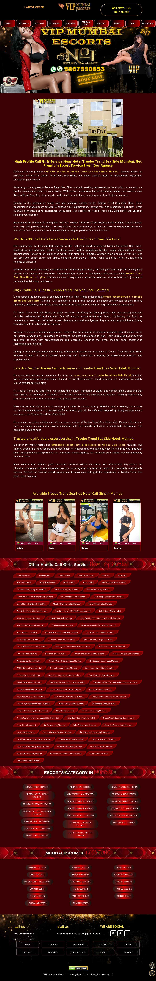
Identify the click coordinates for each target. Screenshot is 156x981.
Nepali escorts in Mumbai (37, 828)
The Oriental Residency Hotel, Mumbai (33, 746)
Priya (51, 548)
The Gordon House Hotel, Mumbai (103, 661)
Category (53, 944)
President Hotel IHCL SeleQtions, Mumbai (73, 611)
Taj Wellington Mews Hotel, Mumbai (109, 596)
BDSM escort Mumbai (124, 822)
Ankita (19, 548)
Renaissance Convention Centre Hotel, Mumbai (100, 618)
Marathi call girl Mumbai (37, 821)
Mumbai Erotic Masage (37, 787)
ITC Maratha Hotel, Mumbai (60, 618)
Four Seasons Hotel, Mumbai (114, 582)
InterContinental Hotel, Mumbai (30, 625)
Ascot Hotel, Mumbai (25, 732)
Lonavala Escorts (37, 903)
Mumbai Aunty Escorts (124, 794)
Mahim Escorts (80, 888)
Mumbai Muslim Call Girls (123, 787)
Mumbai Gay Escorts (80, 787)
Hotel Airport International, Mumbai (69, 696)
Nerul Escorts (37, 874)
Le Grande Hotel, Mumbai (101, 746)
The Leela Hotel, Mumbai (62, 625)
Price (103, 952)
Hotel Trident (69, 582)
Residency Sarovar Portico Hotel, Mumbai (67, 682)
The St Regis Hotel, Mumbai (28, 639)
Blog (128, 944)
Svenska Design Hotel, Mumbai (126, 654)
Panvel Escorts (124, 888)
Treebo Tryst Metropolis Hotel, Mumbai (33, 703)
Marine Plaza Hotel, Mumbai (100, 604)
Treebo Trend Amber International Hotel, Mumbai (38, 718)
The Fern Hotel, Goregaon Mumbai (31, 589)
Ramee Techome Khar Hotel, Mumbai (64, 675)
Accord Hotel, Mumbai (26, 725)
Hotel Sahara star (24, 582)
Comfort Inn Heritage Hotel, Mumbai (32, 711)
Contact (128, 952)
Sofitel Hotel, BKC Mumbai (110, 611)
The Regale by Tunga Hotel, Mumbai (94, 732)
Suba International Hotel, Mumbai (99, 668)
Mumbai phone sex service (80, 801)
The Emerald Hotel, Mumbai (103, 703)
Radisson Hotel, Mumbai (55, 654)
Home (27, 944)
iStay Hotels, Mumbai (65, 711)
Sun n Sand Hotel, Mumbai (98, 589)
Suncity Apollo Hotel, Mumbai (29, 689)
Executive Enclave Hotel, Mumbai (118, 725)
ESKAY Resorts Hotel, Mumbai (29, 682)
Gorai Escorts (37, 888)
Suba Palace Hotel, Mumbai (84, 725)
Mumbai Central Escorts (37, 881)
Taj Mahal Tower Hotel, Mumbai (61, 639)
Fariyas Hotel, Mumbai (98, 753)
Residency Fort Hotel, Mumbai (29, 753)
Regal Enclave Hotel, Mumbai (104, 739)
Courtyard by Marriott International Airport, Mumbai (115, 682)
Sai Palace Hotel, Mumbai (54, 725)
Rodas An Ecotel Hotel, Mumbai (112, 646)
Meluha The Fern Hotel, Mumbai (66, 604)
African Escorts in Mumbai (80, 815)
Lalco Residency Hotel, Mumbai (101, 675)
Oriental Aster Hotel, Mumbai (71, 739)
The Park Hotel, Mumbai (27, 654)
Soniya (84, 548)
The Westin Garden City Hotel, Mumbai (61, 632)
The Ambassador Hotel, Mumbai (63, 668)
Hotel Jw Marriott (24, 575)
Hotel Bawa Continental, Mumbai (81, 718)
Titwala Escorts (123, 881)
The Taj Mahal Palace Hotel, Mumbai (32, 646)
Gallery (103, 944)
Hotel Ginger (44, 575)
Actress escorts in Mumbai (124, 808)
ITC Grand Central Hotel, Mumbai (100, 632)
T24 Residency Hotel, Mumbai (29, 668)
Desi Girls (78, 944)
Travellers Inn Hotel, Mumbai (94, 711)
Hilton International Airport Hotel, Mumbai (35, 596)
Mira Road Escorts (80, 881)
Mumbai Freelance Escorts (80, 794)
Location (53, 952)
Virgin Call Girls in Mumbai (124, 815)
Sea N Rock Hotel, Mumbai (100, 689)
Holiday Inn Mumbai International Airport (73, 646)
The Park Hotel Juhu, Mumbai (66, 589)
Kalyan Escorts (81, 903)
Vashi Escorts (124, 867)
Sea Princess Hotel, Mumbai (28, 618)
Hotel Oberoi (88, 582)
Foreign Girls (78, 952)
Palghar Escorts (80, 896)
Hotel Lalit (122, 575)
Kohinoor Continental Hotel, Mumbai (65, 753)
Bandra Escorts (80, 867)
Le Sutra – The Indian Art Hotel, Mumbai (33, 739)
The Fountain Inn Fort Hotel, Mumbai (65, 689)
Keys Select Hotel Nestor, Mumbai (56, 732)
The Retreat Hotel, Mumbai (28, 760)
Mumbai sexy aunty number (124, 801)
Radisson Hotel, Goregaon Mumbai (98, 639)
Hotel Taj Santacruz (86, 575)
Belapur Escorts (80, 874)
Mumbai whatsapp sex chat (37, 804)
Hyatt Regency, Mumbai (27, 632)
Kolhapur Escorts (123, 874)
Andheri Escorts (37, 867)
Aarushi (117, 548)
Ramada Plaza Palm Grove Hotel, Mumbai (98, 625)
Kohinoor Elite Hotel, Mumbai (69, 746)
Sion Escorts (124, 896)
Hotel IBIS (106, 575)
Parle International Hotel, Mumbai (31, 696)
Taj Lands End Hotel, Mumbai (73, 596)
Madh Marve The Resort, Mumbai (31, 604)
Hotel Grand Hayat (47, 582)
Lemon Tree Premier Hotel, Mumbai (89, 654)
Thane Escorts (37, 896)
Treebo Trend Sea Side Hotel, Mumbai (119, 718)
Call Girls (27, 952)
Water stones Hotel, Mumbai (29, 661)
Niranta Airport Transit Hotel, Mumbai (65, 661)
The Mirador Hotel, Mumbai (28, 675)
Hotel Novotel (64, 575)
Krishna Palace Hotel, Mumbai (70, 703)
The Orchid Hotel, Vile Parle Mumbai (32, 611)
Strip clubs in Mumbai (37, 835)
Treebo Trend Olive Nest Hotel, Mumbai (109, 696)
